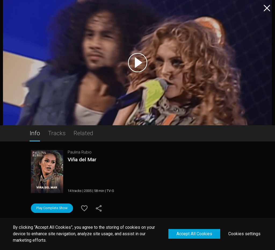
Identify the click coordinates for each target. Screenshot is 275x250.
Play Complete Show (52, 208)
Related (83, 133)
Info (35, 133)
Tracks (57, 133)
